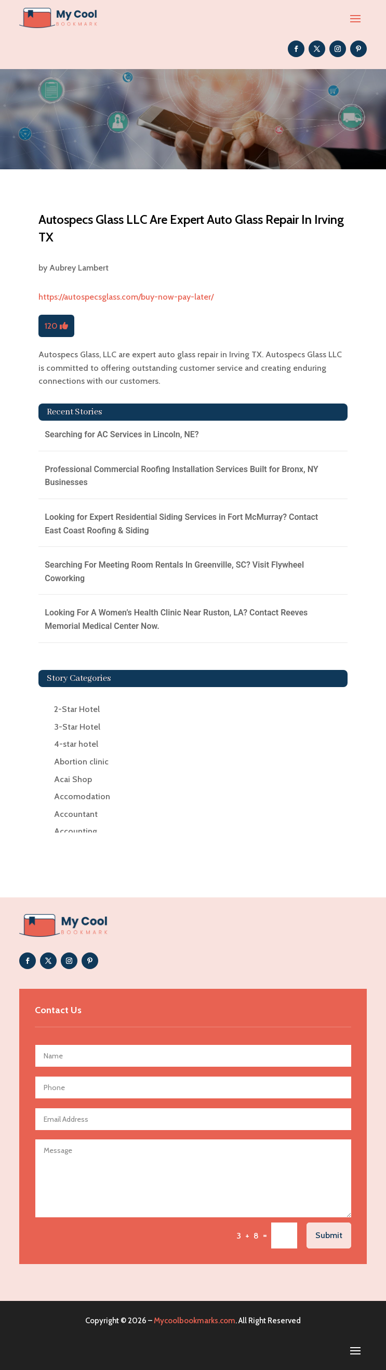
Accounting (75, 831)
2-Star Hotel (77, 709)
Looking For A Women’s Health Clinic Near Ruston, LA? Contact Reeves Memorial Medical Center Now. (176, 619)
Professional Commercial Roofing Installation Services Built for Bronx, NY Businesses (181, 476)
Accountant (76, 814)
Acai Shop (73, 779)
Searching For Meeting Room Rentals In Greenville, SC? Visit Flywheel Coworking (174, 571)
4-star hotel (76, 744)
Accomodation (82, 796)
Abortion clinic (81, 762)
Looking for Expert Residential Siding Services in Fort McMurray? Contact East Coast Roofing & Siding (181, 523)
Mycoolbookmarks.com (194, 1320)
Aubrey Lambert (79, 268)
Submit (328, 1235)
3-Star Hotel (77, 727)
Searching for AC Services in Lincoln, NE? (121, 434)
